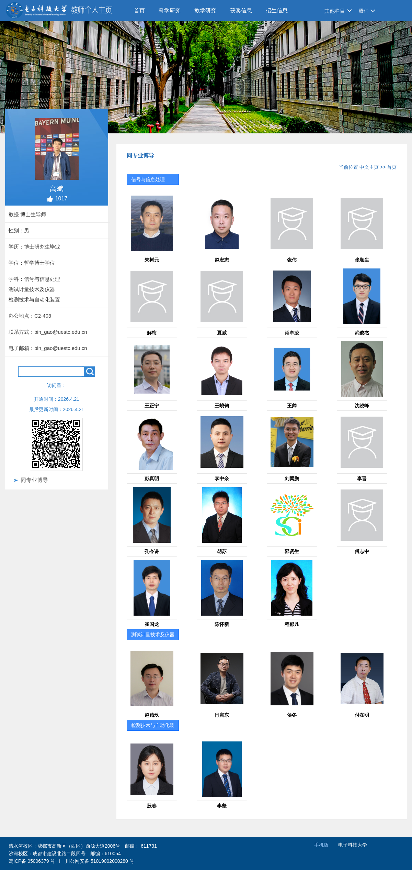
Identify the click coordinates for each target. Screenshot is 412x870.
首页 (139, 10)
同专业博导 (34, 480)
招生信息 (277, 10)
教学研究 (205, 10)
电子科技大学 (352, 845)
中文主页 (369, 167)
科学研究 (170, 10)
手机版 (321, 845)
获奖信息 (241, 10)
